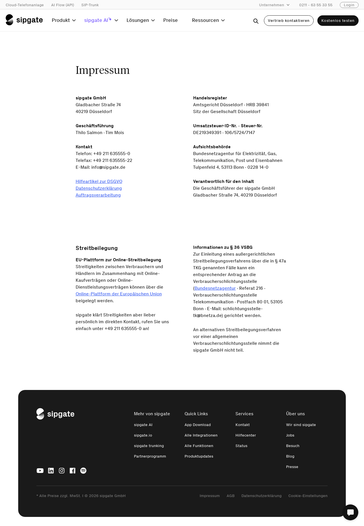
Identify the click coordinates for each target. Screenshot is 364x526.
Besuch (292, 445)
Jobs (290, 435)
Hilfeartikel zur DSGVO (99, 181)
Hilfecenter (245, 435)
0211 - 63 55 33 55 (315, 5)
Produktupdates (199, 456)
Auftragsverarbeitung (98, 195)
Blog (290, 456)
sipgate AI (143, 424)
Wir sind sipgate (301, 424)
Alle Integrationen (201, 435)
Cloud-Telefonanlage (25, 5)
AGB (231, 495)
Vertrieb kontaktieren (289, 20)
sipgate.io (143, 435)
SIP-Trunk (90, 5)
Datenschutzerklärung (99, 188)
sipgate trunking (149, 445)
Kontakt (242, 424)
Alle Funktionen (199, 445)
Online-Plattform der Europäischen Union (119, 294)
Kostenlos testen (338, 20)
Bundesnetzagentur (215, 288)
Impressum (210, 495)
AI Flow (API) (62, 5)
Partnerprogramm (150, 456)
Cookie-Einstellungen (308, 495)
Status (241, 445)
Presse (292, 466)
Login (349, 5)
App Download (198, 424)
